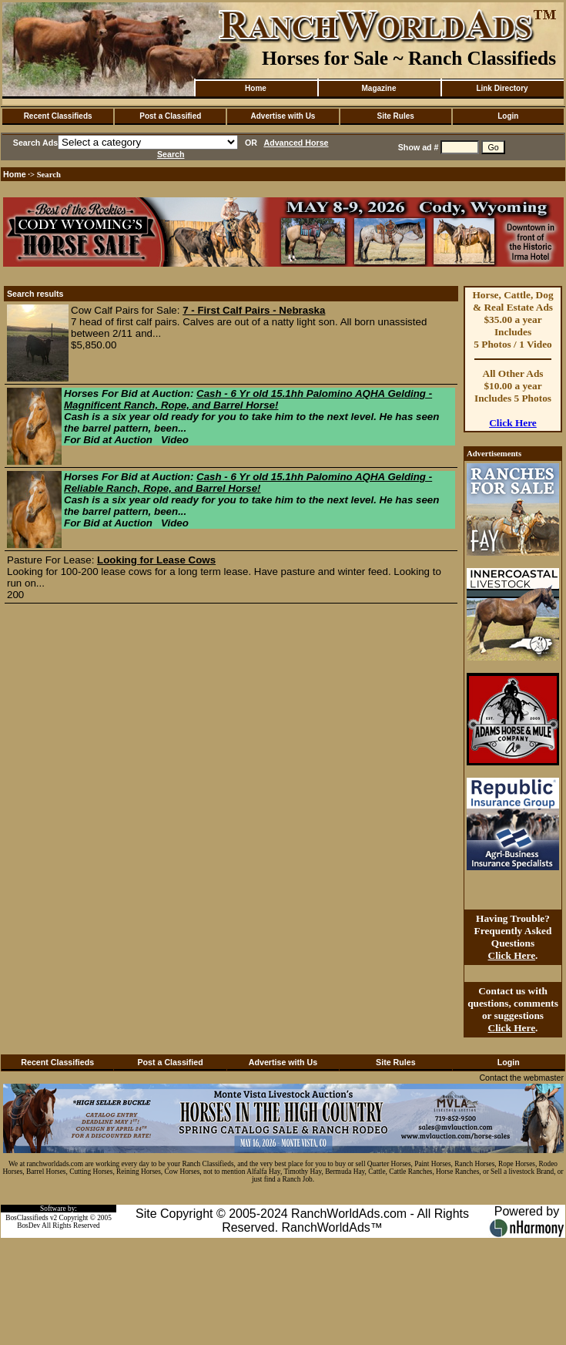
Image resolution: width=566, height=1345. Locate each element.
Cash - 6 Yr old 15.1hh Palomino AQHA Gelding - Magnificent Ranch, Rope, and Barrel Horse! (248, 399)
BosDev (28, 1225)
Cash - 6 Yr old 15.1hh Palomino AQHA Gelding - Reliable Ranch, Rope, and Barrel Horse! (248, 482)
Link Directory (501, 88)
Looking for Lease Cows (156, 560)
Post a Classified (170, 116)
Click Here (513, 423)
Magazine (378, 88)
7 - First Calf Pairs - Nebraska (254, 310)
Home (255, 88)
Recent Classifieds (58, 116)
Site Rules (395, 116)
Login (507, 116)
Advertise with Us (283, 116)
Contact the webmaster (521, 1077)
